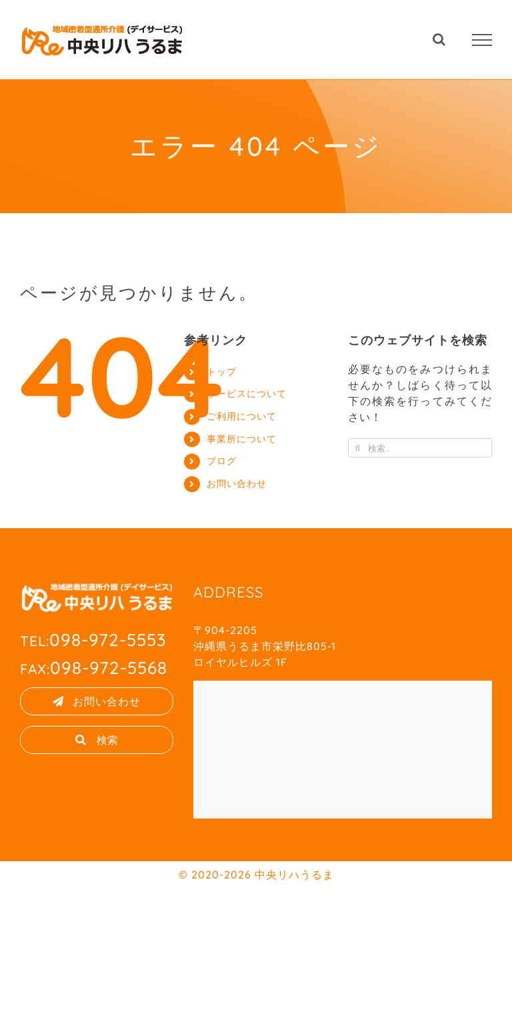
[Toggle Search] (439, 39)
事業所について (242, 439)
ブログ (222, 461)
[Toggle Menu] (482, 40)
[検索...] (420, 448)
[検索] (357, 448)
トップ (222, 372)
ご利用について (242, 416)
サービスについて (247, 394)
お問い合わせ (237, 484)
